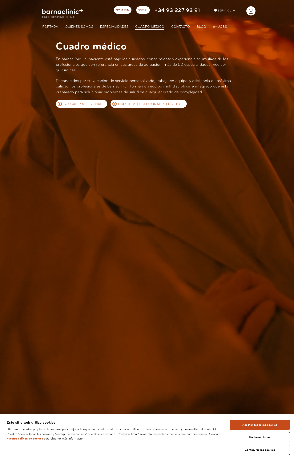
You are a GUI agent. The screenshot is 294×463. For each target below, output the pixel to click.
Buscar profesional (82, 104)
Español (223, 10)
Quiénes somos (79, 26)
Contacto (180, 26)
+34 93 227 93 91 (177, 10)
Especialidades (114, 26)
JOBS (220, 26)
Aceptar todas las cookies (259, 425)
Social (143, 10)
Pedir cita (122, 10)
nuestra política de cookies (25, 438)
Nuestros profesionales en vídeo (150, 104)
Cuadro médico (149, 26)
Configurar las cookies (260, 450)
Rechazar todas (259, 437)
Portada (50, 26)
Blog (201, 26)
